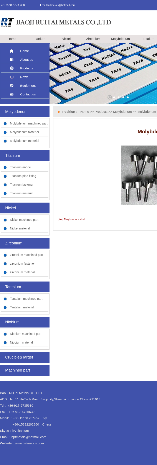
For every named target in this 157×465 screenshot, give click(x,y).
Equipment (28, 85)
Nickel (66, 39)
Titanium (39, 39)
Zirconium (93, 39)
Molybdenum (120, 39)
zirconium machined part (26, 255)
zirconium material (22, 272)
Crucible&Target (19, 357)
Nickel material (20, 228)
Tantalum (147, 39)
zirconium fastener (22, 263)
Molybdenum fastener (24, 132)
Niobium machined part (25, 334)
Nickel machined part (24, 219)
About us (26, 59)
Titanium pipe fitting (23, 176)
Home (12, 39)
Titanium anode (20, 167)
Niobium (12, 322)
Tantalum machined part (26, 298)
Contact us (28, 94)
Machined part (17, 370)
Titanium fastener (21, 184)
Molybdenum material (24, 140)
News (24, 77)
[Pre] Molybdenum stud (71, 219)
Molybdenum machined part (29, 123)
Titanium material (21, 193)
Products (26, 68)
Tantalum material (22, 307)
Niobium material (21, 342)
